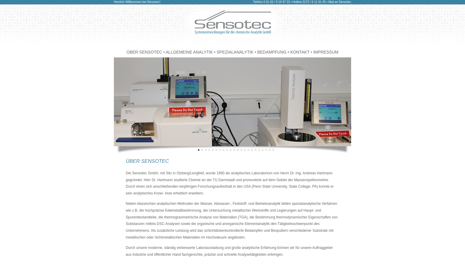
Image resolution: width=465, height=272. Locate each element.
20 (266, 150)
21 (270, 150)
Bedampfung (271, 52)
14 (245, 150)
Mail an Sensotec (339, 2)
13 (241, 150)
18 (259, 150)
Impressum (325, 52)
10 (231, 150)
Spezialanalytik (235, 52)
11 (234, 150)
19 (263, 150)
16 (252, 150)
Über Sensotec (144, 52)
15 (248, 150)
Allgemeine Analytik (190, 52)
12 (238, 150)
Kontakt (300, 52)
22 (273, 150)
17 (255, 150)
